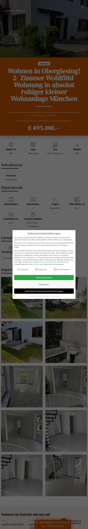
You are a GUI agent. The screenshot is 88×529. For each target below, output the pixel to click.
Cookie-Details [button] (32, 296)
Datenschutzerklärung (47, 262)
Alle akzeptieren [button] (44, 277)
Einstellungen (38, 264)
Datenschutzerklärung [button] (45, 296)
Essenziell (22, 269)
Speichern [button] (44, 284)
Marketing (41, 269)
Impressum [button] (56, 296)
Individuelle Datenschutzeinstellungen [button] (44, 291)
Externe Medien (61, 269)
